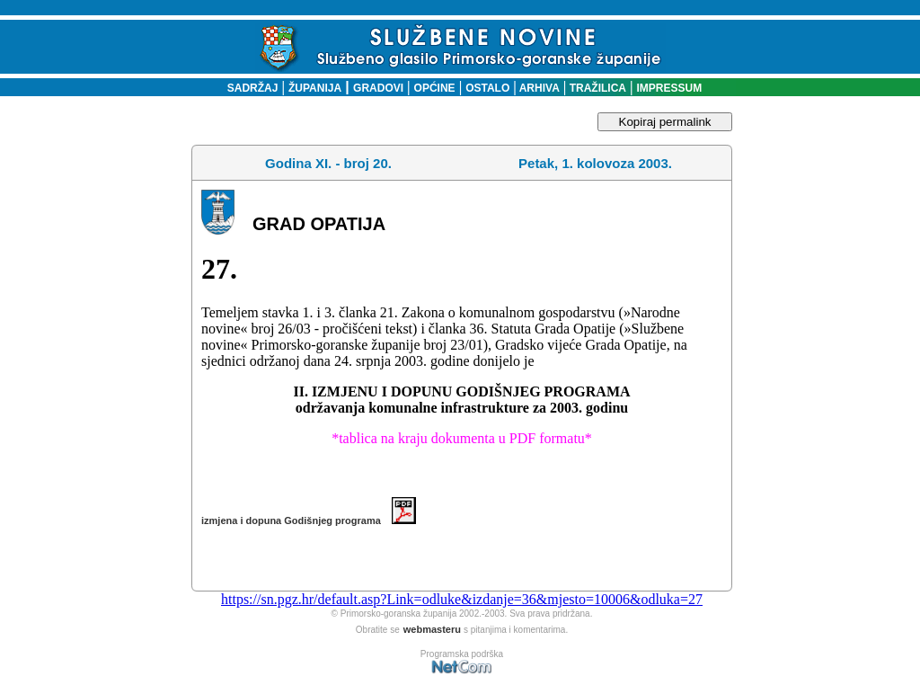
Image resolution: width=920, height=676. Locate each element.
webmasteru (432, 629)
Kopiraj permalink (665, 122)
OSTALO (487, 88)
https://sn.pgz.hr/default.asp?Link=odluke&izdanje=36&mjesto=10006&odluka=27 (462, 599)
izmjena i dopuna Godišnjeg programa (308, 520)
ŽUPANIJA (314, 88)
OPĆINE (435, 88)
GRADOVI (378, 88)
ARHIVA (538, 88)
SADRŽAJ (248, 88)
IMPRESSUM (670, 88)
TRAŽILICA (596, 88)
